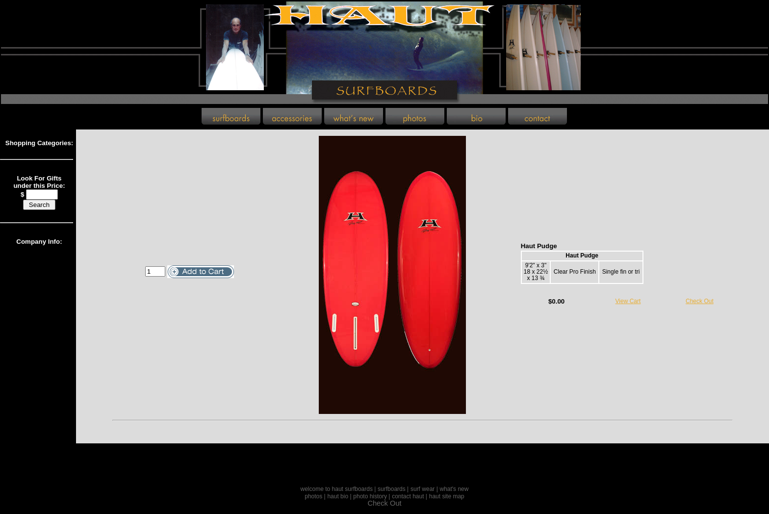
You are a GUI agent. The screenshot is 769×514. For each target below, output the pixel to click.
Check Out (700, 301)
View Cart (628, 301)
